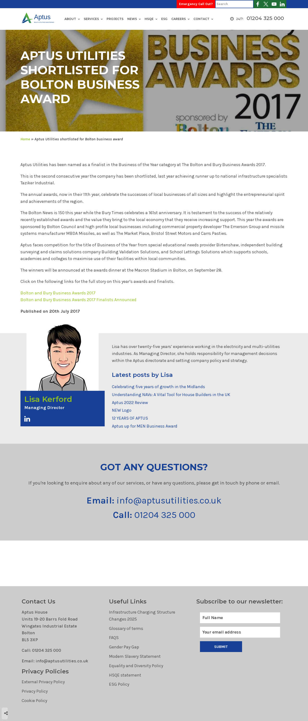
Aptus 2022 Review (130, 402)
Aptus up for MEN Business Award (144, 426)
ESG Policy (119, 684)
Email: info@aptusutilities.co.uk (55, 661)
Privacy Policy (35, 691)
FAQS (114, 637)
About (70, 19)
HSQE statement (125, 675)
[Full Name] (240, 617)
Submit (221, 646)
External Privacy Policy (43, 681)
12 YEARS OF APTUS (130, 418)
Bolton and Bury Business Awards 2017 (58, 293)
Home (25, 139)
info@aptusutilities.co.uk (154, 500)
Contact (201, 19)
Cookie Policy (34, 700)
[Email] (240, 632)
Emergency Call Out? (196, 4)
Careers (178, 19)
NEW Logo (121, 410)
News (132, 19)
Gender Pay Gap (124, 647)
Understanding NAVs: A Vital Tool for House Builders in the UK (171, 394)
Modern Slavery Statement (135, 656)
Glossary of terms (126, 628)
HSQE (149, 19)
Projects (115, 19)
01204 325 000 (265, 18)
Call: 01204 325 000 (41, 650)
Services (91, 19)
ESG (164, 19)
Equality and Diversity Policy (136, 665)
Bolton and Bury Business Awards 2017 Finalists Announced (78, 299)
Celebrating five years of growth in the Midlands (158, 386)
